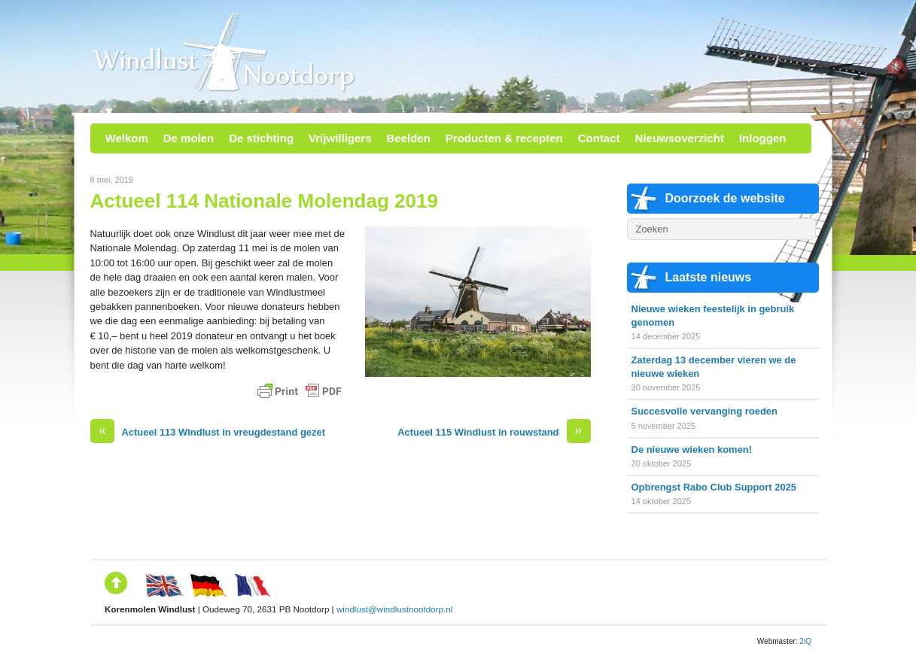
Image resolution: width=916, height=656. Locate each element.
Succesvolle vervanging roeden (704, 411)
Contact (599, 138)
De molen (189, 138)
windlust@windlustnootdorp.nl (394, 609)
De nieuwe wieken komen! (692, 449)
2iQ (805, 641)
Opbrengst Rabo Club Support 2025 (714, 487)
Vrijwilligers (340, 138)
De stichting (261, 138)
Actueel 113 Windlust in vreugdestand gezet (208, 432)
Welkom (126, 138)
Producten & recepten (504, 138)
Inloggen (763, 138)
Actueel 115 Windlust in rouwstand (493, 432)
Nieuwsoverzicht (679, 138)
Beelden (408, 138)
